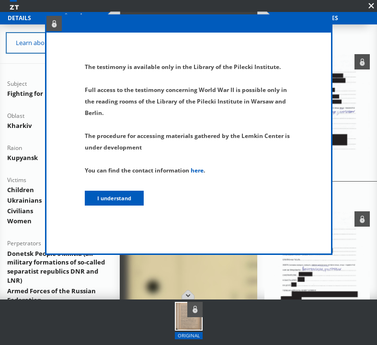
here (197, 170)
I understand (114, 198)
